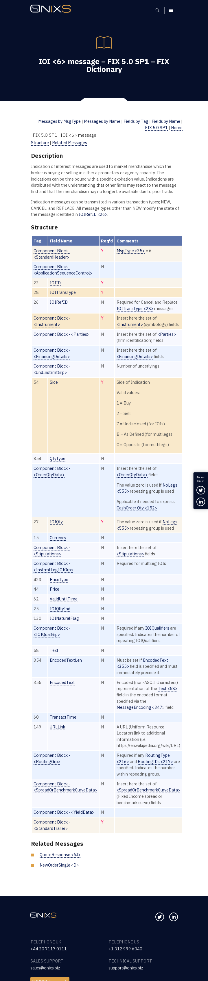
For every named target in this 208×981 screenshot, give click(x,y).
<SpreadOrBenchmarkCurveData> (148, 790)
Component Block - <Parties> (61, 334)
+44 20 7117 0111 (48, 949)
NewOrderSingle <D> (59, 865)
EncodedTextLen (66, 660)
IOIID (55, 282)
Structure (40, 142)
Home (177, 127)
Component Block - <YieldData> (64, 812)
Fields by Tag (136, 121)
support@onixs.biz (125, 968)
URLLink (57, 727)
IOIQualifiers (157, 628)
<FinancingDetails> (135, 356)
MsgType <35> (131, 250)
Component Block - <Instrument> (52, 321)
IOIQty (56, 521)
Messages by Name (102, 121)
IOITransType (63, 292)
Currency (58, 537)
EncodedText (62, 682)
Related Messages (69, 142)
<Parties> (167, 334)
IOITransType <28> (135, 308)
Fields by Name (166, 121)
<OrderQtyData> (132, 474)
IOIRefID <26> (93, 214)
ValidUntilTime (64, 599)
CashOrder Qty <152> (137, 508)
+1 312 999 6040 (125, 949)
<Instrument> (130, 324)
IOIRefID (59, 302)
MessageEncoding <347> (141, 707)
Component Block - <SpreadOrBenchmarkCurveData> (65, 787)
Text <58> (167, 688)
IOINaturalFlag (64, 618)
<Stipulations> (130, 554)
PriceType (59, 579)
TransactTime (63, 717)
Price (54, 589)
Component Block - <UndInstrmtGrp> (52, 369)
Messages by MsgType (59, 121)
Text (54, 650)
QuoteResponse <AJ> (60, 854)
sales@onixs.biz (45, 968)
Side (54, 382)
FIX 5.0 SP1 (156, 127)
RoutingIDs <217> (155, 761)
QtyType (57, 458)
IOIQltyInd (60, 608)
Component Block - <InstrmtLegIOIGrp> (53, 566)
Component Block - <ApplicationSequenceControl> (63, 270)
